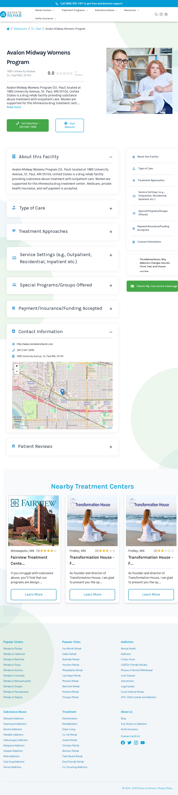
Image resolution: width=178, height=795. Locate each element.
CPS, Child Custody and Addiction (138, 691)
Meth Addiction (11, 750)
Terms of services (147, 782)
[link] (152, 162)
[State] (21, 29)
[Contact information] (152, 235)
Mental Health (128, 642)
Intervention (127, 674)
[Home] (9, 29)
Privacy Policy (165, 782)
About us (126, 705)
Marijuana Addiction (14, 739)
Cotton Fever (128, 653)
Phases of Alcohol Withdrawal (137, 664)
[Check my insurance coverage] (152, 279)
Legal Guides (127, 680)
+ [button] (17, 360)
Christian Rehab (70, 739)
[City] (37, 29)
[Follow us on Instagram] (136, 736)
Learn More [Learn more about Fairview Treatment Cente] (33, 588)
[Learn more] (152, 258)
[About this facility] (152, 150)
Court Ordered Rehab (132, 685)
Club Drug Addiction (13, 755)
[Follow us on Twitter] (129, 736)
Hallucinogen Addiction (15, 734)
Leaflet (109, 422)
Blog (123, 712)
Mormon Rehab (70, 744)
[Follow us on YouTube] (143, 736)
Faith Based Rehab (72, 750)
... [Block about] (62, 102)
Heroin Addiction (12, 761)
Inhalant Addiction (13, 744)
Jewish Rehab (69, 734)
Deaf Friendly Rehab (73, 755)
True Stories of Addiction (134, 717)
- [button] (17, 365)
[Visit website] (69, 119)
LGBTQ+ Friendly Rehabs (134, 658)
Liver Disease (128, 669)
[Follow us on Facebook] (123, 736)
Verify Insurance (129, 723)
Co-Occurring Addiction (74, 761)
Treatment (68, 705)
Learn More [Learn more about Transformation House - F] (92, 588)
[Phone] (28, 119)
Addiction (126, 635)
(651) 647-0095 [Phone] (25, 344)
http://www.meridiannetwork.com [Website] (35, 337)
